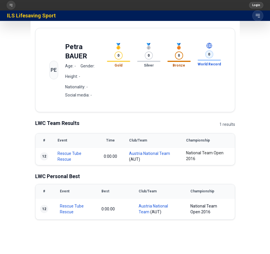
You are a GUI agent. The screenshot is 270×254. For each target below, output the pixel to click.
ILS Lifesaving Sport (31, 15)
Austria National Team (149, 153)
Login (256, 5)
